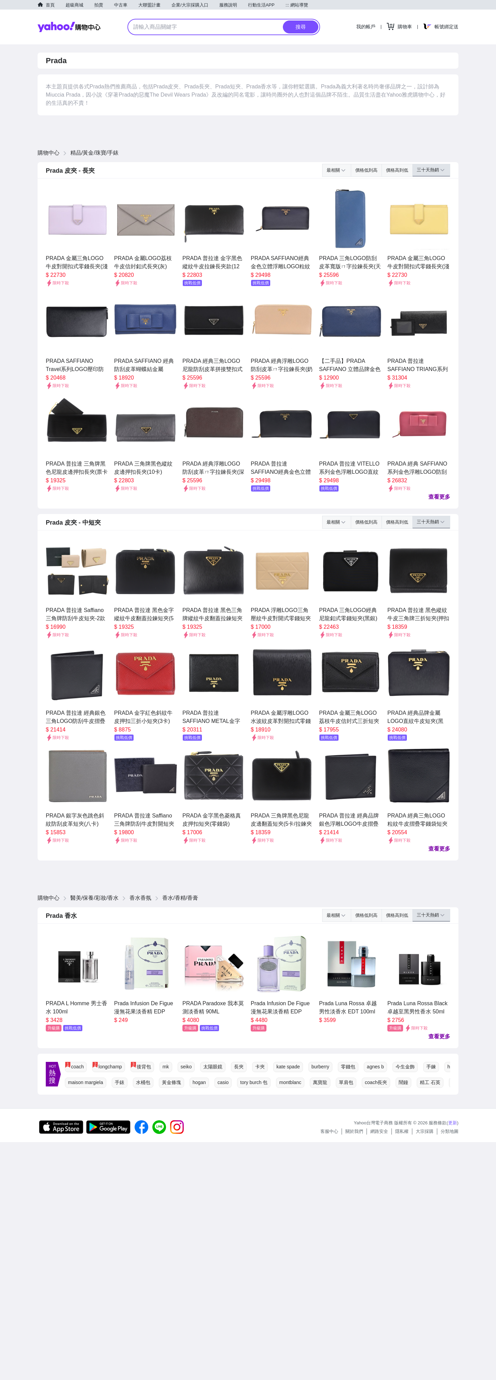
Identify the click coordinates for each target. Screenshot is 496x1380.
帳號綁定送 (446, 26)
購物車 (405, 26)
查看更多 (439, 497)
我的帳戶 (365, 26)
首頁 (50, 5)
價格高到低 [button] (397, 170)
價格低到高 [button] (366, 170)
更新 (452, 1122)
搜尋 (300, 27)
